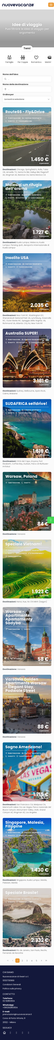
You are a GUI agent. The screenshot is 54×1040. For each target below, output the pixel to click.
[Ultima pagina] (46, 960)
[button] (27, 99)
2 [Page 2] (22, 960)
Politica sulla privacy (12, 988)
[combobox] (27, 89)
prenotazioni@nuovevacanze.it (17, 1014)
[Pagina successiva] (41, 960)
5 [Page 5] (36, 960)
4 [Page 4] (32, 960)
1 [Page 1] (17, 960)
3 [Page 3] (27, 960)
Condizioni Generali (12, 984)
